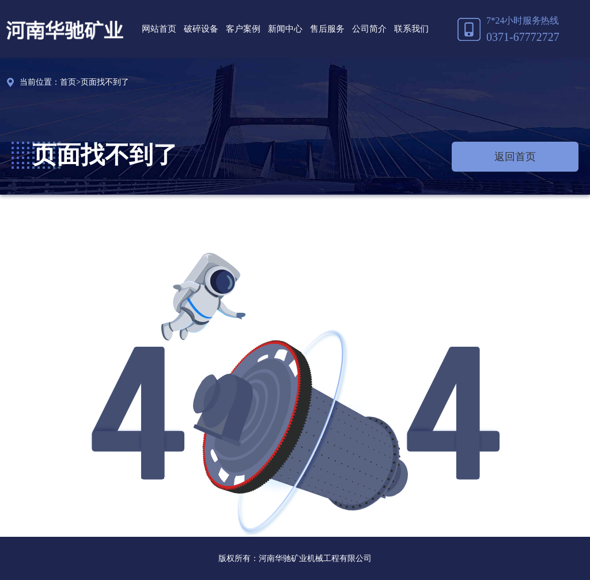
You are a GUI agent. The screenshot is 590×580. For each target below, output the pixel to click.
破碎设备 (201, 28)
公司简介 (369, 28)
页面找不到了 (105, 82)
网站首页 (159, 28)
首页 (68, 82)
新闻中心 (285, 28)
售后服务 (327, 28)
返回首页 (515, 156)
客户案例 (243, 28)
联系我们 (411, 28)
